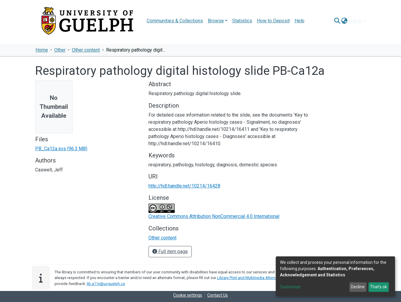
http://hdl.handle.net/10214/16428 (184, 186)
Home (41, 50)
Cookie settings (187, 295)
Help (299, 21)
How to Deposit (273, 21)
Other (60, 50)
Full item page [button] (170, 251)
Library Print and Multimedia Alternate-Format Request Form (268, 277)
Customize (290, 286)
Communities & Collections (175, 21)
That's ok (378, 286)
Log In (355, 21)
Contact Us (217, 295)
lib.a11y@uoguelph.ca (106, 283)
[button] (344, 20)
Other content (86, 50)
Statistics (242, 21)
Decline (358, 286)
